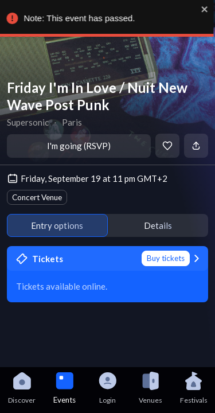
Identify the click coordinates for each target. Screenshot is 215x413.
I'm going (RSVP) (79, 146)
